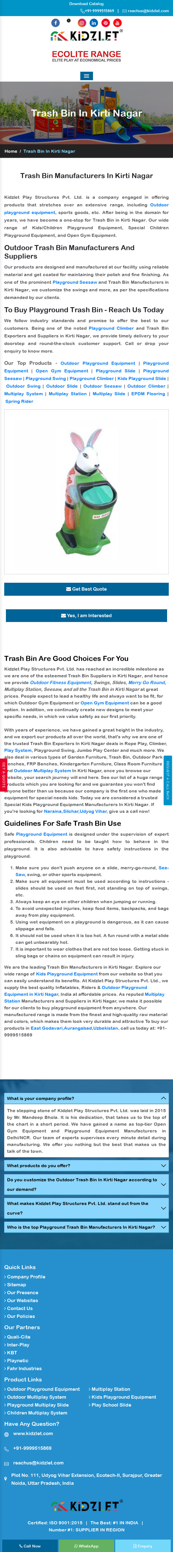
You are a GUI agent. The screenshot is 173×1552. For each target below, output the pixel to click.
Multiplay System (23, 393)
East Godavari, (47, 1028)
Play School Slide (110, 1405)
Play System (18, 750)
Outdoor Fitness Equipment (60, 682)
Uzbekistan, (106, 1028)
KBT (10, 1352)
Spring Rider (19, 401)
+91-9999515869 (97, 10)
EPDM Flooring (148, 393)
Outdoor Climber (146, 385)
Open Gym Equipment (62, 370)
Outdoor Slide (62, 385)
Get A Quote (4, 775)
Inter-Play (16, 1345)
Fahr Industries (23, 1368)
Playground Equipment (41, 834)
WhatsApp (86, 1546)
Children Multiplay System (35, 1413)
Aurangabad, (78, 1028)
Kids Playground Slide (141, 378)
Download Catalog (86, 3)
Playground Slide (116, 370)
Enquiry (142, 1546)
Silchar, (71, 811)
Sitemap (15, 1284)
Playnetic (16, 1360)
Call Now (30, 1546)
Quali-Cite (17, 1337)
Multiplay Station (68, 393)
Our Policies (19, 1316)
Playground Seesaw (75, 282)
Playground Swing (46, 378)
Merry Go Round (146, 682)
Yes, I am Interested (86, 615)
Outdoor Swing (23, 385)
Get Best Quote (86, 589)
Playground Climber (111, 328)
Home (11, 151)
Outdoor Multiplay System (42, 770)
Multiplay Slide (109, 393)
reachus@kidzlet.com (148, 10)
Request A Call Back (168, 780)
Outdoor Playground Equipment (98, 363)
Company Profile (24, 1277)
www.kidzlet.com (33, 1433)
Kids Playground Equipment (67, 973)
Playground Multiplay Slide (36, 1405)
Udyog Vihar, (94, 811)
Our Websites (21, 1300)
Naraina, (53, 811)
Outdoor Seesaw (102, 385)
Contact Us (18, 1308)
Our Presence (21, 1292)
